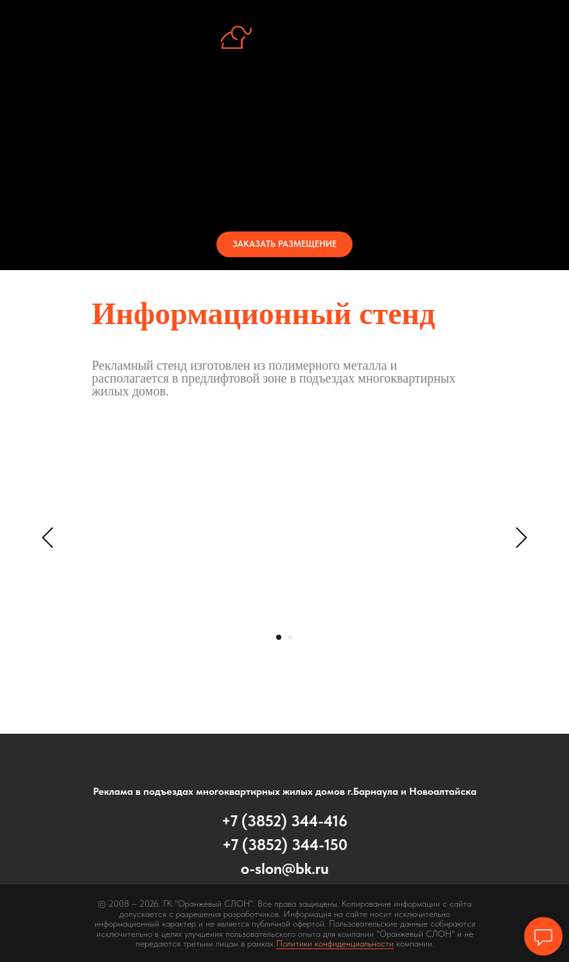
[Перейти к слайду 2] (290, 637)
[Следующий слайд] (521, 538)
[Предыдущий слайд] (47, 538)
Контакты (284, 194)
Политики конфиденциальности (335, 943)
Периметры (284, 148)
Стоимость (284, 171)
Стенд (285, 125)
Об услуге (284, 101)
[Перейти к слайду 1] (278, 637)
